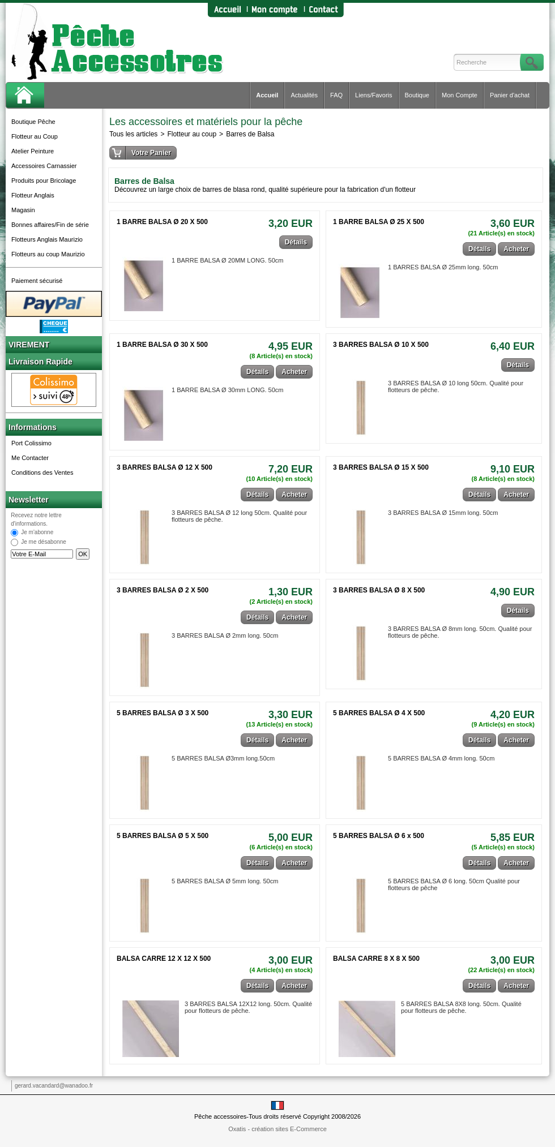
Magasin (23, 210)
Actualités (304, 95)
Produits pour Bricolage (43, 180)
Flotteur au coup (191, 134)
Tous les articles (133, 134)
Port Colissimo (31, 443)
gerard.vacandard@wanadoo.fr (54, 1085)
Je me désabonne (43, 542)
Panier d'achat (510, 95)
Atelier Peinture (32, 151)
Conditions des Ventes (42, 472)
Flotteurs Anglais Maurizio (47, 239)
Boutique (417, 95)
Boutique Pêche (33, 121)
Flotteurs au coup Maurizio (48, 254)
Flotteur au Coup (34, 136)
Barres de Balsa (250, 134)
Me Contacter (30, 457)
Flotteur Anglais (32, 195)
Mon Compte (459, 95)
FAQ (336, 95)
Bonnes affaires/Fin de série (50, 224)
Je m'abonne (37, 533)
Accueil (267, 95)
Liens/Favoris (373, 95)
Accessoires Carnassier (44, 165)
